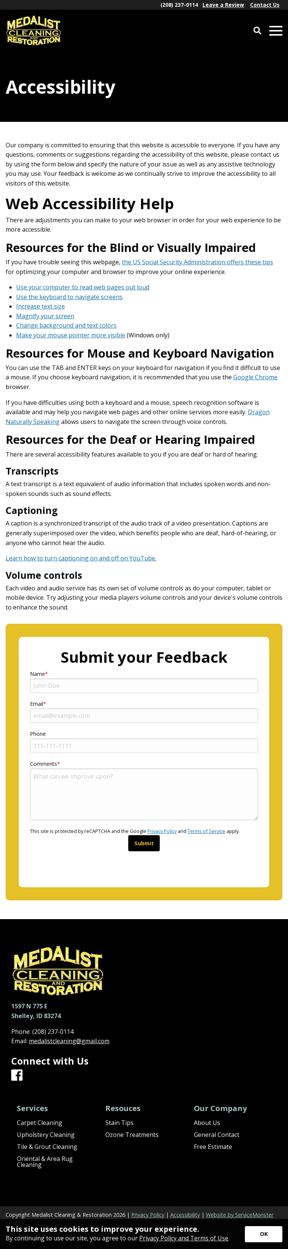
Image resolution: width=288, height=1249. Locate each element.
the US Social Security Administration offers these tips (197, 262)
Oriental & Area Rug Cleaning (45, 1162)
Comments (43, 763)
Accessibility (185, 1214)
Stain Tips (119, 1123)
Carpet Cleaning (39, 1123)
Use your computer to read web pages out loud (82, 287)
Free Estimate (213, 1147)
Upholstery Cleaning (46, 1135)
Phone (38, 733)
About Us (207, 1123)
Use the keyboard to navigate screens (69, 297)
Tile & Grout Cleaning (47, 1147)
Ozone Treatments (132, 1135)
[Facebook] (16, 1075)
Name (37, 673)
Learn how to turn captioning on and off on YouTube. (81, 558)
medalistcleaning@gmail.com (69, 1041)
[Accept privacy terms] (263, 1234)
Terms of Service (206, 831)
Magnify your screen (45, 316)
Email (36, 703)
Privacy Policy (162, 831)
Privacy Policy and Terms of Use (183, 1238)
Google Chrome (255, 377)
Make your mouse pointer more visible (70, 335)
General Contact (216, 1135)
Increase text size (40, 306)
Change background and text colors (66, 325)
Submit (144, 843)
